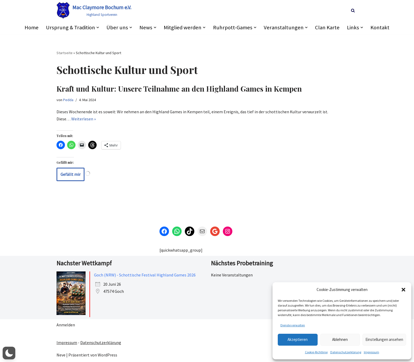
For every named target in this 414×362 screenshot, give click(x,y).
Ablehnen (340, 339)
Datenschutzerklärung (345, 352)
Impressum (371, 352)
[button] (403, 289)
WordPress (107, 355)
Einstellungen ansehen (384, 339)
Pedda (68, 99)
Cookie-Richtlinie (316, 352)
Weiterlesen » (83, 119)
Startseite (65, 52)
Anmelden (66, 325)
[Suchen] (353, 10)
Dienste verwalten (292, 325)
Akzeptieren (298, 339)
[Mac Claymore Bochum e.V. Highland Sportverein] (94, 10)
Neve (61, 355)
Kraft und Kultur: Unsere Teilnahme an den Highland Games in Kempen (179, 89)
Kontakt (380, 27)
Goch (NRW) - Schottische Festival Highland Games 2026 (145, 275)
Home (31, 27)
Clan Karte (328, 27)
